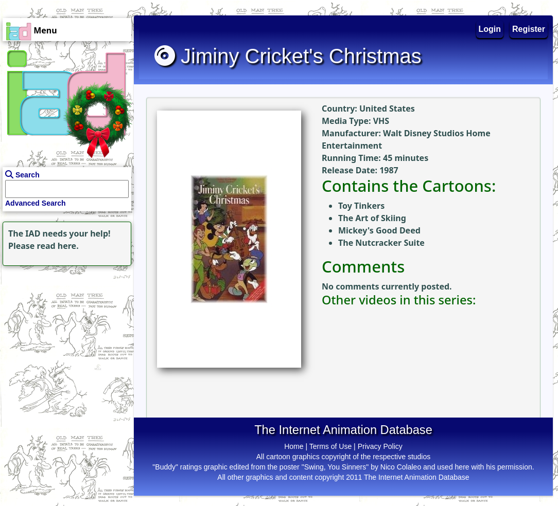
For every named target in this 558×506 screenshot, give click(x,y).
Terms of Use (330, 446)
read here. (58, 245)
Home (293, 446)
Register (528, 29)
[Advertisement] (64, 332)
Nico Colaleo (400, 467)
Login (490, 29)
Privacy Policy (380, 446)
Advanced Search (35, 203)
